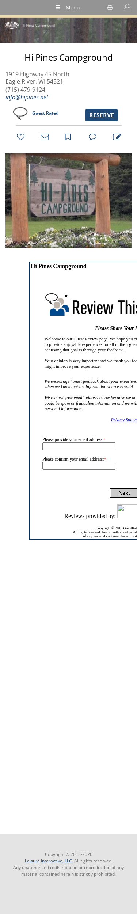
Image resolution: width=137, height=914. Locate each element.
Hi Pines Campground (68, 57)
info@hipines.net (26, 97)
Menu (68, 7)
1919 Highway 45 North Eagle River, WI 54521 (37, 78)
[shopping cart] (110, 8)
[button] (127, 8)
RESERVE (101, 115)
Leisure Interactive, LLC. (49, 861)
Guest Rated (45, 113)
